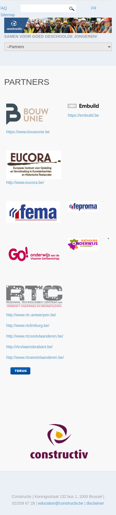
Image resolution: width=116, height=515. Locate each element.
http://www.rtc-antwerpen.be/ (31, 315)
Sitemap (8, 15)
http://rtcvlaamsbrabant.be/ (29, 347)
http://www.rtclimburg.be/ (27, 325)
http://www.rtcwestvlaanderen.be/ (35, 357)
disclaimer (95, 503)
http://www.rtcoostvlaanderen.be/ (34, 336)
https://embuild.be (83, 115)
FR (93, 8)
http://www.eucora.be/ (25, 182)
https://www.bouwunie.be (28, 132)
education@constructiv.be (60, 503)
